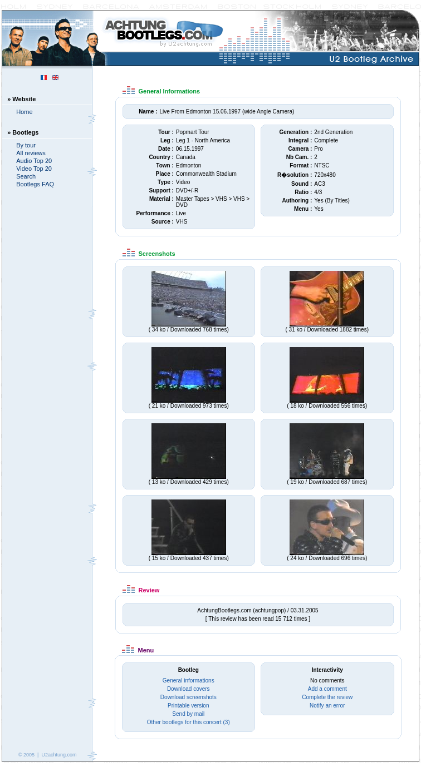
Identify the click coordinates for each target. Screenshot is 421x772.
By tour (26, 145)
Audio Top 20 (34, 160)
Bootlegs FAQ (35, 184)
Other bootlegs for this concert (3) (188, 722)
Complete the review (327, 697)
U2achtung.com (58, 755)
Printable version (188, 705)
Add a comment (327, 689)
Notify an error (327, 705)
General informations (188, 680)
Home (24, 111)
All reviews (31, 153)
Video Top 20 (34, 168)
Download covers (188, 689)
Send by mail (188, 714)
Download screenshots (188, 697)
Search (26, 176)
